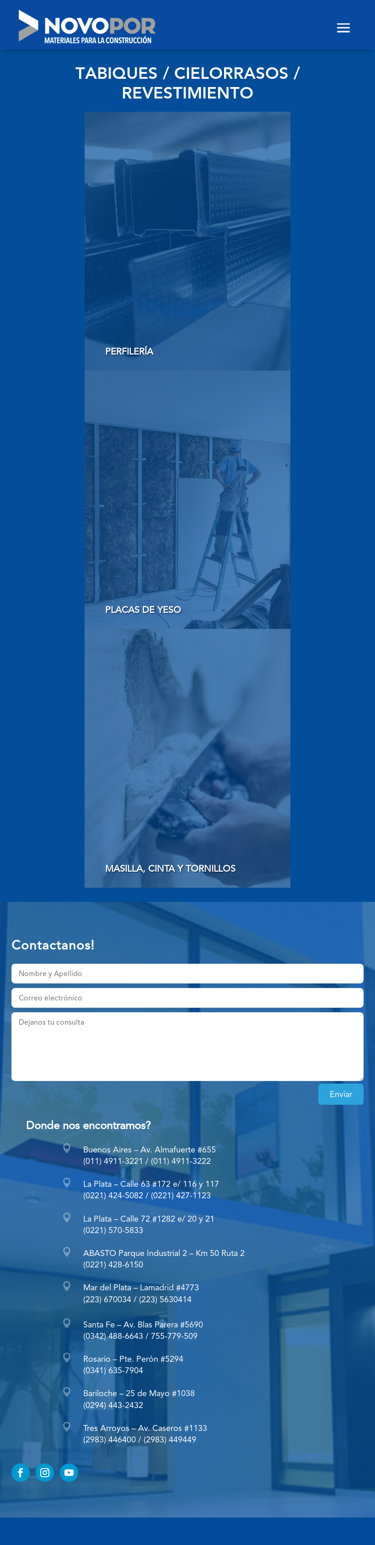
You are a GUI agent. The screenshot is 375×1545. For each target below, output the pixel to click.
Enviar (341, 1094)
